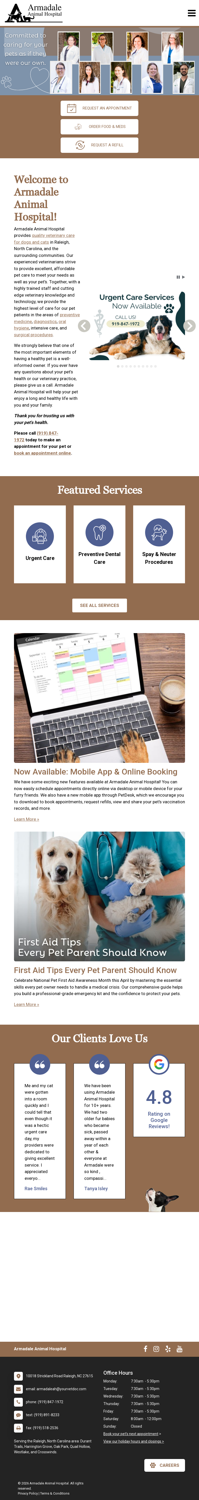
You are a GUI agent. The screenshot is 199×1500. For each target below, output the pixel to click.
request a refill (100, 145)
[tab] (118, 366)
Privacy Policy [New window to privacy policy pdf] (28, 1493)
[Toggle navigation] (191, 13)
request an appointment (99, 108)
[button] (178, 277)
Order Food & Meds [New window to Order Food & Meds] (99, 126)
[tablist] (136, 366)
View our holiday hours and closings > (133, 1441)
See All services (99, 605)
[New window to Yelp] (167, 1350)
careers (164, 1465)
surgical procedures (33, 334)
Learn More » (26, 819)
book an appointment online (42, 453)
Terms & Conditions (54, 1493)
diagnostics (45, 321)
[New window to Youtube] (179, 1350)
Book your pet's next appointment (130, 1434)
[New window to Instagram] (156, 1350)
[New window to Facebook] (145, 1350)
